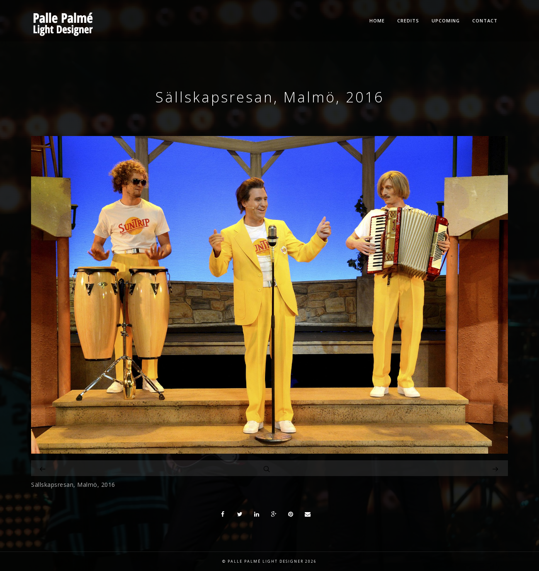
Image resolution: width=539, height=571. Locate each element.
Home (377, 20)
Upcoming (446, 20)
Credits (408, 20)
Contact (485, 20)
